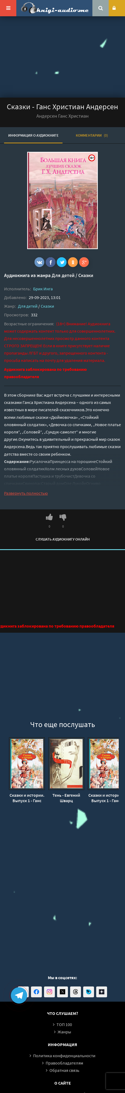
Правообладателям (64, 1063)
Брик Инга (43, 288)
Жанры (64, 1031)
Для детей (63, 275)
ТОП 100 (64, 1024)
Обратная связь (64, 1070)
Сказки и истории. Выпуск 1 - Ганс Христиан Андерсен (27, 797)
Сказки (85, 275)
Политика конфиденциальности (64, 1055)
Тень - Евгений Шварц (66, 797)
